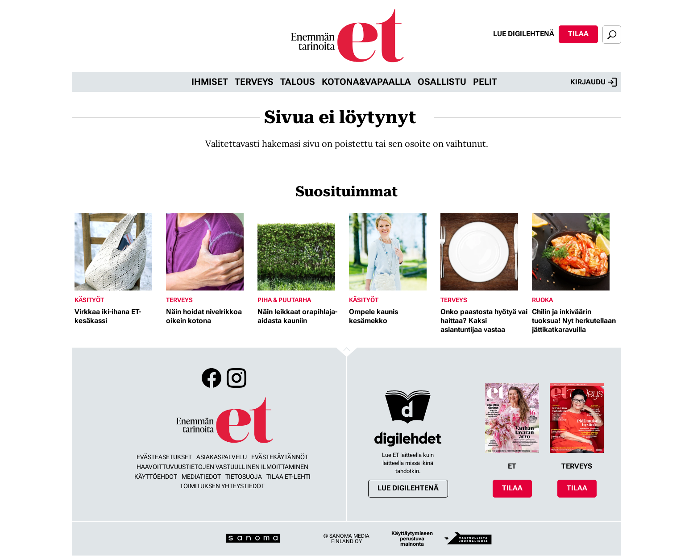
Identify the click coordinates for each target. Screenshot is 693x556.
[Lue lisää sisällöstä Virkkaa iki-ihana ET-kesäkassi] (118, 251)
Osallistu (442, 81)
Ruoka (542, 299)
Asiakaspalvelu (221, 457)
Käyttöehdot (155, 476)
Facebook (211, 378)
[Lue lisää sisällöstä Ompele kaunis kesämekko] (392, 251)
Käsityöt (89, 299)
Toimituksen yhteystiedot (222, 486)
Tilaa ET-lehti (288, 476)
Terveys (254, 81)
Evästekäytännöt (279, 457)
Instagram (236, 378)
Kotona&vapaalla (366, 81)
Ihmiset (209, 81)
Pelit (485, 81)
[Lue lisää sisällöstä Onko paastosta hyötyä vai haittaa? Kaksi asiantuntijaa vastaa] (483, 251)
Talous (297, 81)
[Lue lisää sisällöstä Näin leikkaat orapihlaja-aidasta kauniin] (300, 251)
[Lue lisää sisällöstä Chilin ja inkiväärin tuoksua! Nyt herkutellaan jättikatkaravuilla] (575, 251)
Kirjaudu (593, 82)
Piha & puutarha (284, 299)
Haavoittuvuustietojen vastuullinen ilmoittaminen (222, 466)
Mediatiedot (201, 476)
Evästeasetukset (164, 457)
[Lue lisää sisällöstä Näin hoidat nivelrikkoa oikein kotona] (209, 251)
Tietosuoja (243, 476)
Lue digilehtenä (523, 33)
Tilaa (578, 33)
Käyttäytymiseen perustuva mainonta (412, 538)
